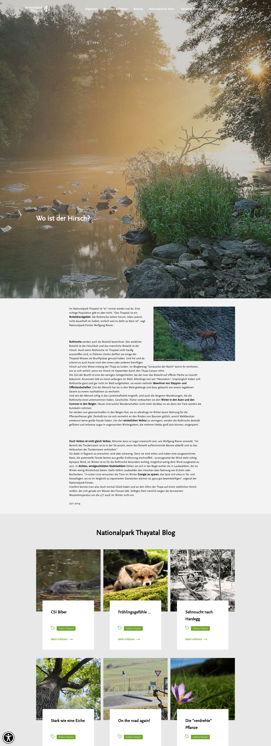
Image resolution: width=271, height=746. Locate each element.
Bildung (138, 9)
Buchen (213, 9)
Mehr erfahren (62, 639)
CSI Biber (59, 612)
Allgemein (93, 9)
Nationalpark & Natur (162, 9)
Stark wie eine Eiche (68, 720)
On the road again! (134, 720)
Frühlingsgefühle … (134, 612)
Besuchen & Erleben (116, 9)
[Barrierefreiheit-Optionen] (8, 737)
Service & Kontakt (191, 9)
